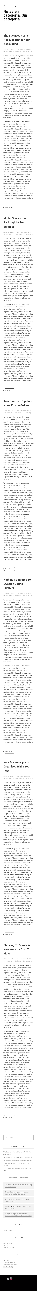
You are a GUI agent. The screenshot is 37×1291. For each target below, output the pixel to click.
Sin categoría (27, 51)
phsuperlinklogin (10, 1214)
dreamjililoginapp (11, 1192)
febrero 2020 (7, 1230)
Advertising (18, 234)
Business (18, 51)
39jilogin (7, 1206)
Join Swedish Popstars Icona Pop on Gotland (17, 403)
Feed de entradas (9, 1262)
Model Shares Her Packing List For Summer (14, 222)
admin (22, 49)
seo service (8, 1185)
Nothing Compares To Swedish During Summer (17, 584)
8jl (5, 1199)
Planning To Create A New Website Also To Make (16, 949)
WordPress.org (8, 1267)
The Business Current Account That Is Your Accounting (16, 40)
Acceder (6, 1260)
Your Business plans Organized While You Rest (16, 766)
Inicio (5, 6)
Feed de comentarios (10, 1265)
